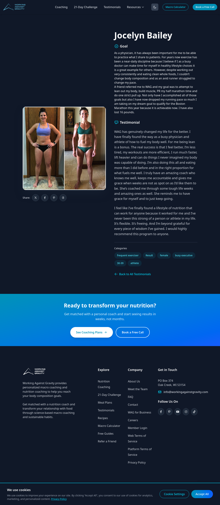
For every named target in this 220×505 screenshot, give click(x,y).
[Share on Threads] (63, 197)
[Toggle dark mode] (154, 7)
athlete (135, 263)
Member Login (137, 428)
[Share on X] (35, 197)
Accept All (202, 494)
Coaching (61, 7)
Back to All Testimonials (132, 274)
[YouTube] (178, 411)
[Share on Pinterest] (53, 197)
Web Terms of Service (137, 438)
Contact (133, 405)
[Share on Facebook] (44, 197)
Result (149, 255)
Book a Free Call (205, 7)
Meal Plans (105, 402)
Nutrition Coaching (104, 384)
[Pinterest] (169, 411)
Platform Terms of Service (140, 452)
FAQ (130, 397)
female (164, 255)
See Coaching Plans (91, 332)
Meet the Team (138, 389)
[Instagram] (186, 411)
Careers (133, 420)
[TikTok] (194, 411)
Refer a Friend (107, 441)
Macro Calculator (176, 7)
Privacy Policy (137, 462)
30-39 (120, 263)
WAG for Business (139, 412)
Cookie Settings (174, 494)
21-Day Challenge (85, 7)
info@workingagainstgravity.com (186, 392)
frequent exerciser (128, 255)
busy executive (184, 255)
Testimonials (112, 7)
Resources (135, 7)
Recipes (103, 418)
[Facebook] (161, 411)
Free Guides (105, 434)
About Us (134, 381)
